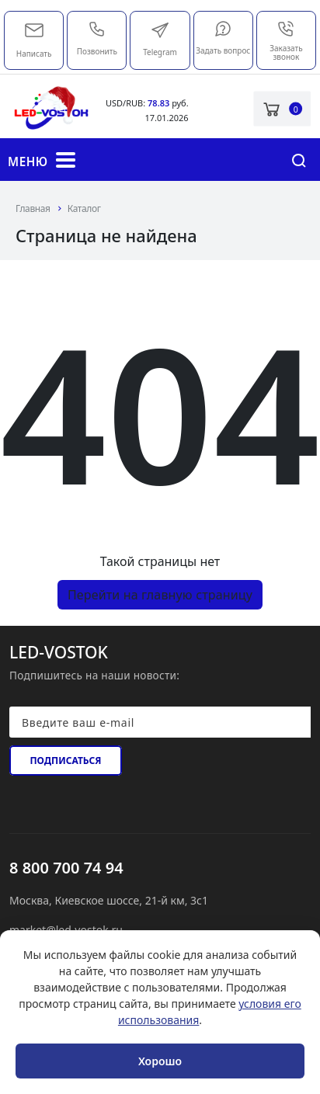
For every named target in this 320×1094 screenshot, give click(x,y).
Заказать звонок (286, 40)
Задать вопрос (223, 37)
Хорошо (160, 1061)
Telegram (160, 39)
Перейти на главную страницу (160, 594)
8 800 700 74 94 (66, 867)
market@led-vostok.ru (34, 28)
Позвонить (97, 38)
